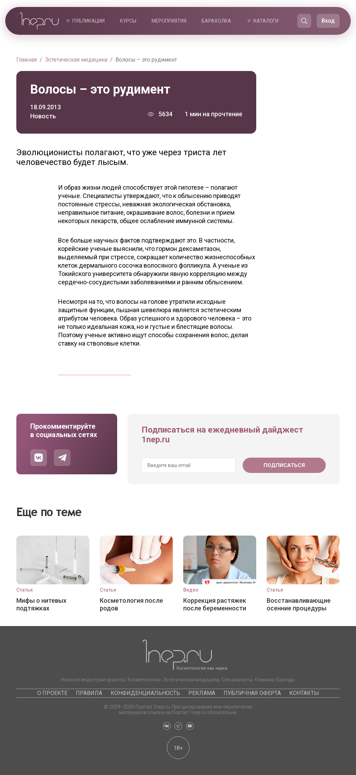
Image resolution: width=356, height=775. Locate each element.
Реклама (201, 693)
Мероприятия (169, 21)
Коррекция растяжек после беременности (214, 604)
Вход (328, 20)
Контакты (304, 693)
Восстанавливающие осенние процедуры (299, 604)
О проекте (52, 693)
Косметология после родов (131, 604)
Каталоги (265, 21)
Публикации (88, 21)
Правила (89, 693)
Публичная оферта (252, 693)
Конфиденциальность (145, 693)
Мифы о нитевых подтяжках (41, 604)
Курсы (128, 21)
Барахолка (216, 21)
